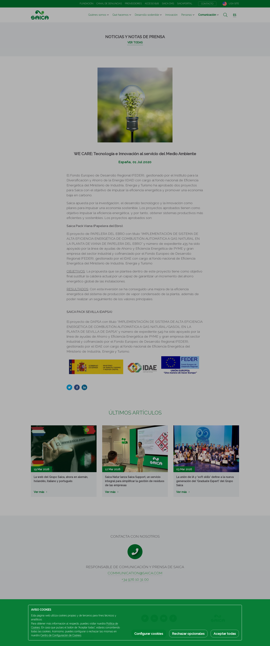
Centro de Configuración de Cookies (60, 635)
